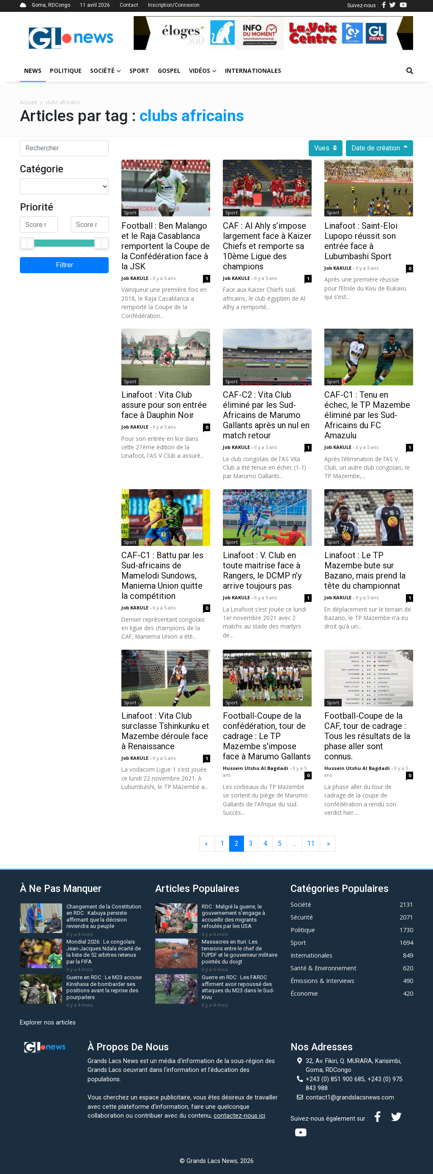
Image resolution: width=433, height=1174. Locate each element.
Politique (66, 70)
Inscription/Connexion (174, 5)
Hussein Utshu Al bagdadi (256, 768)
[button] (154, 33)
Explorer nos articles (48, 1022)
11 (311, 843)
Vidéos (202, 70)
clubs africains (63, 102)
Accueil (28, 102)
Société (105, 70)
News (32, 70)
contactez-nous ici (239, 1115)
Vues (325, 148)
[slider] (27, 243)
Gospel (169, 70)
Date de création (379, 148)
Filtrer (64, 265)
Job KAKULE (135, 278)
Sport (139, 70)
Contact (129, 5)
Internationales (253, 70)
